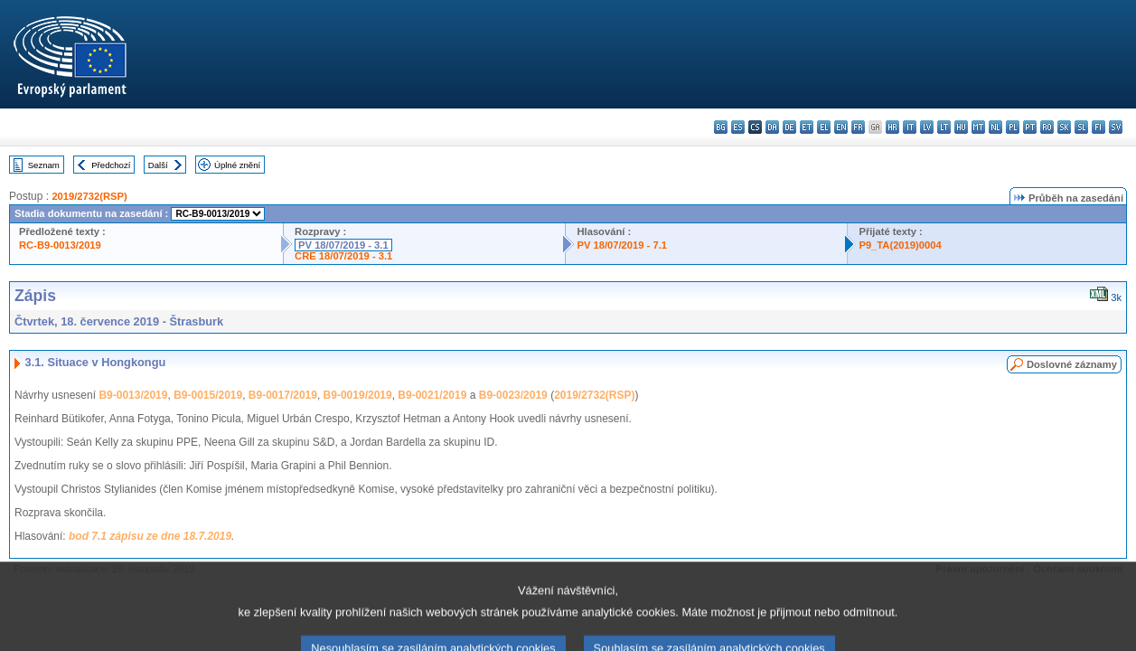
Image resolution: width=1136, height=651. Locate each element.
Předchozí (110, 165)
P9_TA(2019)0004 (900, 245)
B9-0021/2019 (432, 395)
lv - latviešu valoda (927, 127)
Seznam (44, 165)
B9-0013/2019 (133, 395)
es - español (738, 127)
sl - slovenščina (1081, 127)
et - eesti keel (806, 127)
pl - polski (1012, 127)
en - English (841, 127)
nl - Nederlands (995, 127)
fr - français (858, 127)
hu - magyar (961, 127)
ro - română (1047, 127)
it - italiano (909, 127)
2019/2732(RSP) (89, 196)
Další (158, 165)
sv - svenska (1115, 127)
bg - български (721, 127)
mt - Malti (978, 127)
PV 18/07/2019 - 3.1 (343, 245)
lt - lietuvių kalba (944, 127)
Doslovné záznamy (1072, 364)
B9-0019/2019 (358, 395)
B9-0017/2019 (283, 395)
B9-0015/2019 (208, 395)
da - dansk (772, 127)
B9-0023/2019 (513, 395)
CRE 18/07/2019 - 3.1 (343, 255)
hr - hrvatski (892, 127)
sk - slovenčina (1064, 127)
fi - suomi (1098, 127)
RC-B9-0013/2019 (60, 245)
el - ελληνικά (824, 127)
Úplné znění (237, 165)
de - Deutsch (789, 127)
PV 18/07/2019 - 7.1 (622, 245)
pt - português (1030, 127)
